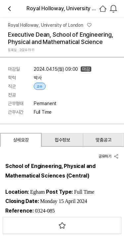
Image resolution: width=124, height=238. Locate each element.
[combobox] (113, 9)
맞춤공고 (103, 139)
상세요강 (21, 139)
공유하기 (109, 156)
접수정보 (62, 139)
